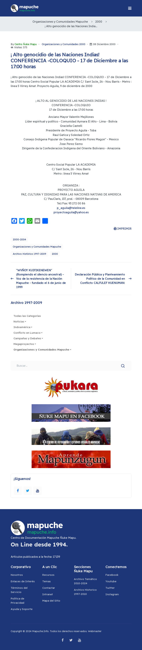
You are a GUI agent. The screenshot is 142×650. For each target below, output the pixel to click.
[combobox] (71, 366)
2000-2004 (19, 239)
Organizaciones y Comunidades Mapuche (37, 246)
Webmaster (94, 631)
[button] (129, 8)
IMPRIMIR (122, 228)
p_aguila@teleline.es (71, 208)
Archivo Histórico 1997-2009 (29, 253)
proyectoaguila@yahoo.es (71, 212)
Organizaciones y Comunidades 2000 (63, 44)
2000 (55, 253)
